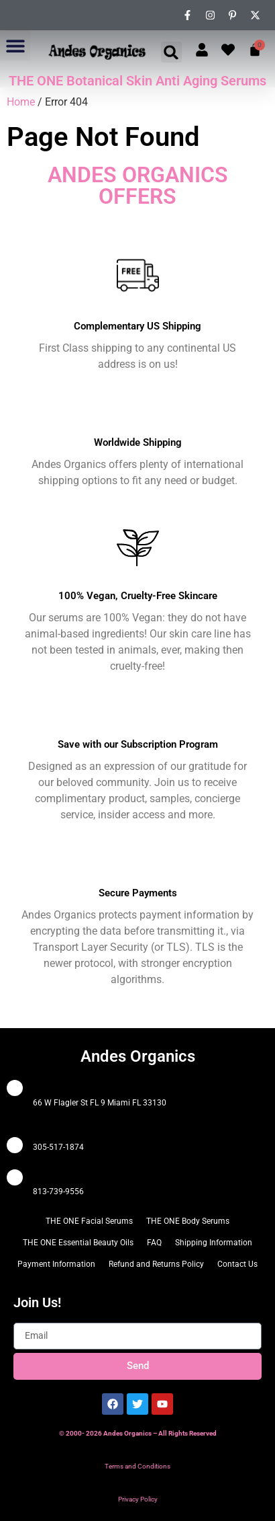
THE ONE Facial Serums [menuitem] (89, 1221)
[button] (15, 45)
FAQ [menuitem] (154, 1242)
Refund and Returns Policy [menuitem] (156, 1264)
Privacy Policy (138, 1499)
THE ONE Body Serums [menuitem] (187, 1221)
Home (21, 101)
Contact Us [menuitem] (237, 1264)
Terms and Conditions (137, 1466)
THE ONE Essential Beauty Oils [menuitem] (78, 1242)
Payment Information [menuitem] (56, 1264)
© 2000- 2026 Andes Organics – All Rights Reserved (138, 1433)
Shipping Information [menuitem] (213, 1242)
